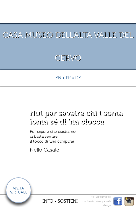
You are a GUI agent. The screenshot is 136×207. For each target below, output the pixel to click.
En (58, 77)
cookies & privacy (93, 201)
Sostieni (68, 201)
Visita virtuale (18, 190)
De (78, 77)
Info (47, 201)
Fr (68, 77)
